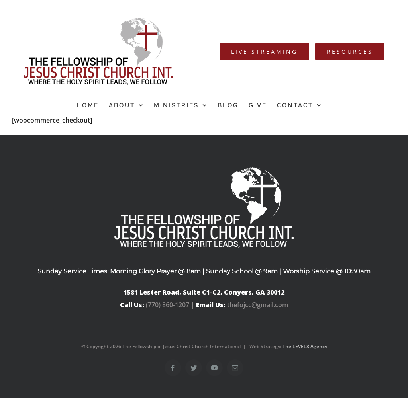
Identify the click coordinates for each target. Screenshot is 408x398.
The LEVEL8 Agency (304, 346)
